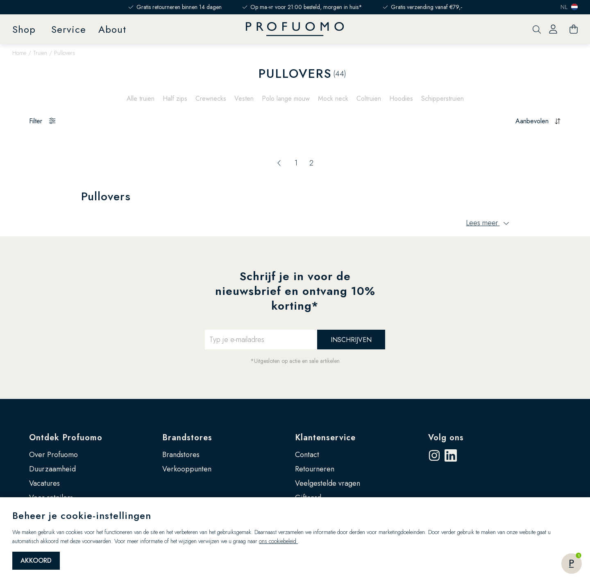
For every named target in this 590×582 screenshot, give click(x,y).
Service (68, 29)
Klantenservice (325, 438)
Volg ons (446, 438)
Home (19, 53)
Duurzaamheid (52, 469)
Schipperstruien (442, 98)
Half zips (175, 98)
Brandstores (187, 438)
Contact (307, 454)
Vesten (244, 98)
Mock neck (333, 98)
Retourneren (314, 469)
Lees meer (487, 222)
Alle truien (140, 98)
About (112, 29)
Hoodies (401, 98)
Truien (40, 53)
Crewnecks (210, 98)
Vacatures (44, 483)
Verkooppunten (186, 469)
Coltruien (368, 98)
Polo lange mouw (286, 98)
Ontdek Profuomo (65, 438)
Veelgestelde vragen (327, 483)
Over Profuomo (53, 454)
